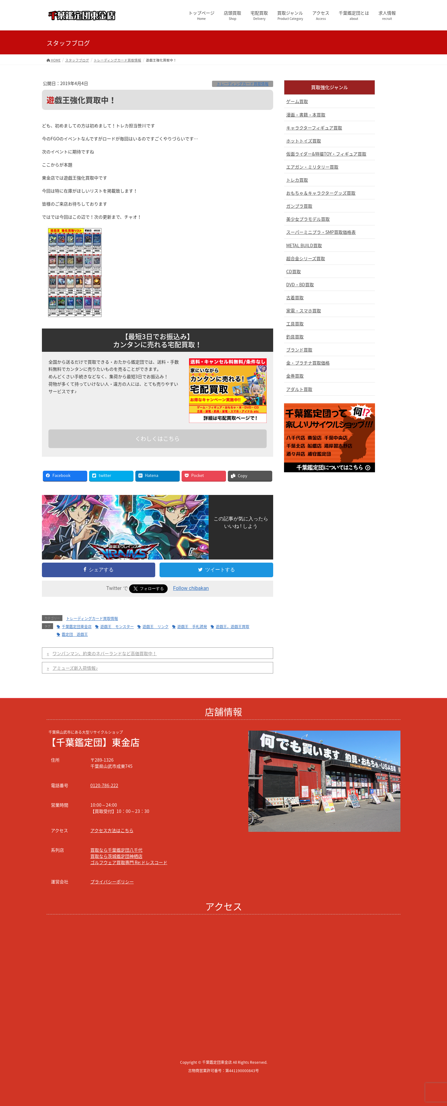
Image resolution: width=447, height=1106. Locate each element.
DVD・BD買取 (300, 284)
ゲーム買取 (297, 101)
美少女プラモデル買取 (308, 219)
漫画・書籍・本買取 (305, 114)
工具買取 (295, 323)
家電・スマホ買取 (303, 310)
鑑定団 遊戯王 (75, 634)
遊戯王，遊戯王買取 (232, 626)
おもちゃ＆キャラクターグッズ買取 (320, 193)
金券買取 (295, 376)
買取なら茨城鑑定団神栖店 (116, 856)
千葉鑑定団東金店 (77, 626)
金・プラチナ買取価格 (308, 363)
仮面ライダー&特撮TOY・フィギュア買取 (326, 154)
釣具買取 (295, 336)
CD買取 (293, 271)
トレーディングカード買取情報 (243, 84)
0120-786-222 (104, 785)
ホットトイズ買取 (303, 141)
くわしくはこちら (157, 438)
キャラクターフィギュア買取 (314, 128)
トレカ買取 (297, 180)
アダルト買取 (299, 389)
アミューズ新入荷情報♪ (75, 668)
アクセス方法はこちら (111, 830)
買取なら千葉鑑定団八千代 (116, 850)
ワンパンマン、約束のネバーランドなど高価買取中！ (104, 653)
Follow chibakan (191, 588)
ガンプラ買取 (299, 206)
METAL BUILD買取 (304, 245)
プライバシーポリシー (112, 881)
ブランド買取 (299, 350)
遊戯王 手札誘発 (192, 626)
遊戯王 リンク (155, 626)
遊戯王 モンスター (117, 626)
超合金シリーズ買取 (305, 258)
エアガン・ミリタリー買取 (312, 167)
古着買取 (295, 297)
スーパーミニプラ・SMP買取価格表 (321, 232)
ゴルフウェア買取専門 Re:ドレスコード (128, 862)
